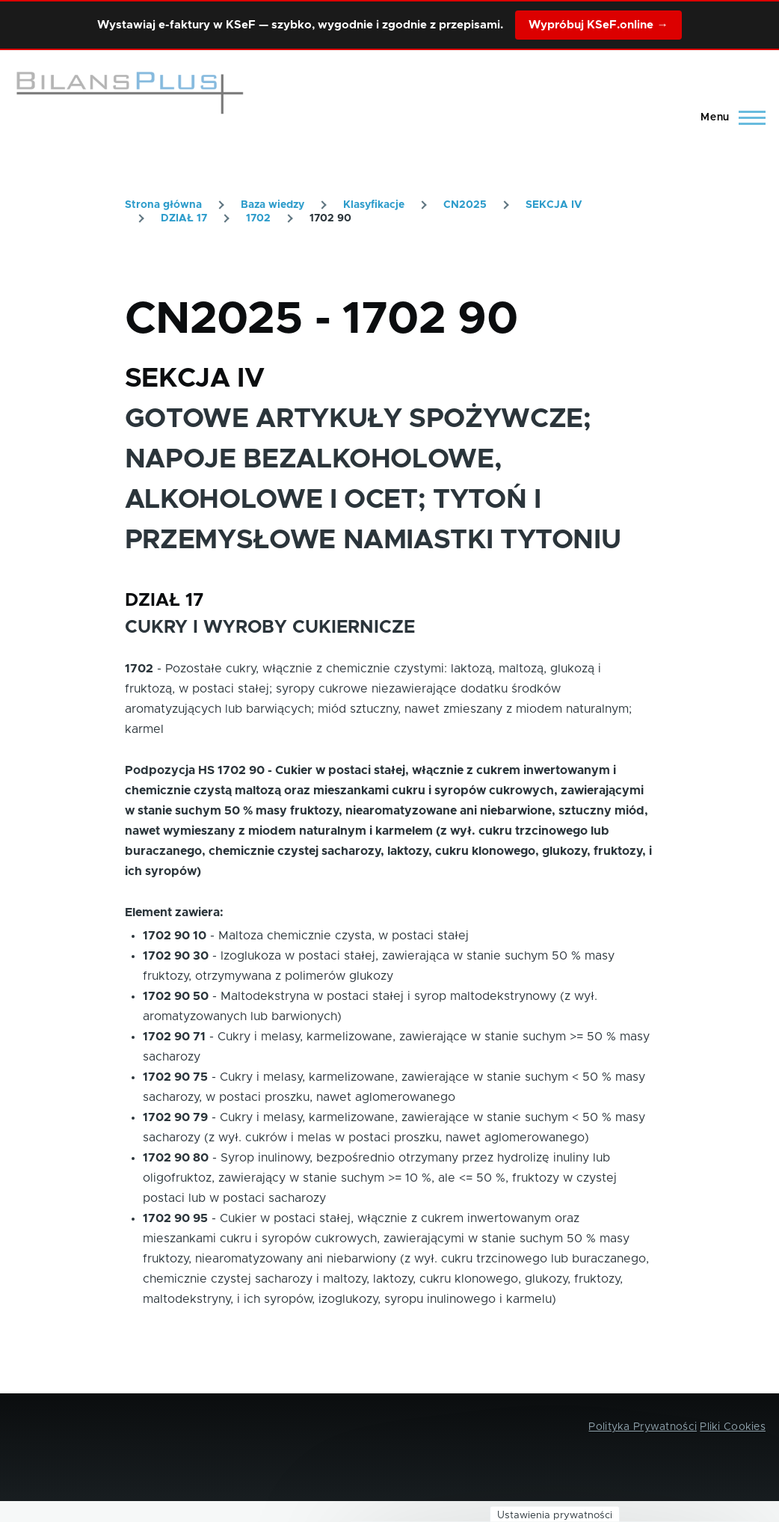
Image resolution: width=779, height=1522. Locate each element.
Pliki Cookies (733, 1427)
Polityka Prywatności (642, 1427)
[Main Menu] (728, 117)
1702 (258, 218)
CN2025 (465, 205)
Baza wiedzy (272, 205)
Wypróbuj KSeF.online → (598, 25)
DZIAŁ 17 (184, 218)
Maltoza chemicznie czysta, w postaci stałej (343, 936)
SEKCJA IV (554, 205)
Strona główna (163, 205)
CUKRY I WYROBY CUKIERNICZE (270, 627)
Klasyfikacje (373, 205)
